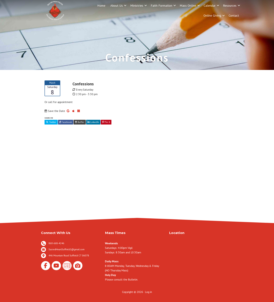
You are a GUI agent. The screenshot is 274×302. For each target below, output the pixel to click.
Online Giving (212, 15)
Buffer (79, 122)
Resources (229, 5)
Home (101, 5)
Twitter (51, 122)
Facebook (65, 122)
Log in (148, 292)
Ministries (136, 5)
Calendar (209, 5)
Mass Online (188, 5)
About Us (116, 5)
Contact (234, 15)
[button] (125, 5)
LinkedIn (93, 122)
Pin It (106, 122)
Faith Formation (161, 5)
